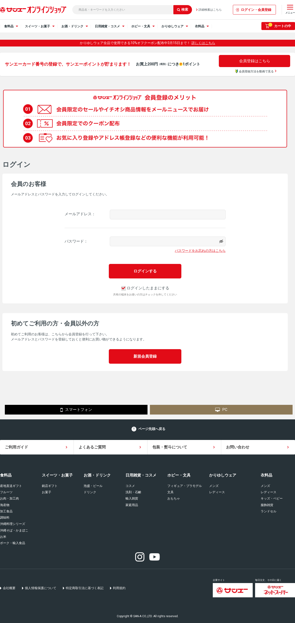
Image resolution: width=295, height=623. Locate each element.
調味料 (4, 517)
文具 (170, 492)
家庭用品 (131, 505)
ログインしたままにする (145, 288)
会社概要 (9, 588)
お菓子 (46, 492)
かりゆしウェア (222, 475)
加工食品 (6, 511)
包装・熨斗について (169, 447)
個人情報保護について (40, 588)
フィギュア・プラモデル (184, 486)
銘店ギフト (50, 486)
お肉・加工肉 (9, 498)
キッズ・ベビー (272, 498)
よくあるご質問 (92, 447)
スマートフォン (76, 410)
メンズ (214, 486)
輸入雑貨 (131, 498)
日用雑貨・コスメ (140, 475)
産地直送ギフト (11, 486)
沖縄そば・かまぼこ (14, 530)
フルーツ (6, 492)
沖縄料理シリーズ (12, 524)
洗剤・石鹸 (133, 492)
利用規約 (119, 588)
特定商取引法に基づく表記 (84, 588)
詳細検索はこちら (210, 9)
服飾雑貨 (267, 505)
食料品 (6, 475)
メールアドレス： (80, 214)
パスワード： (76, 241)
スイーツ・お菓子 (57, 475)
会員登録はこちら (254, 61)
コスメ (130, 486)
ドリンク (90, 492)
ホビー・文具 (179, 475)
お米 (3, 536)
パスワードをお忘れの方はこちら (200, 251)
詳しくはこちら (203, 43)
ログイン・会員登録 (256, 10)
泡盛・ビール (93, 486)
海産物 (4, 505)
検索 (182, 9)
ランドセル (268, 511)
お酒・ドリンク (97, 475)
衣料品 (266, 475)
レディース (217, 492)
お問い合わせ (237, 447)
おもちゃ (173, 498)
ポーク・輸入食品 (12, 543)
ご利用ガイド (16, 447)
